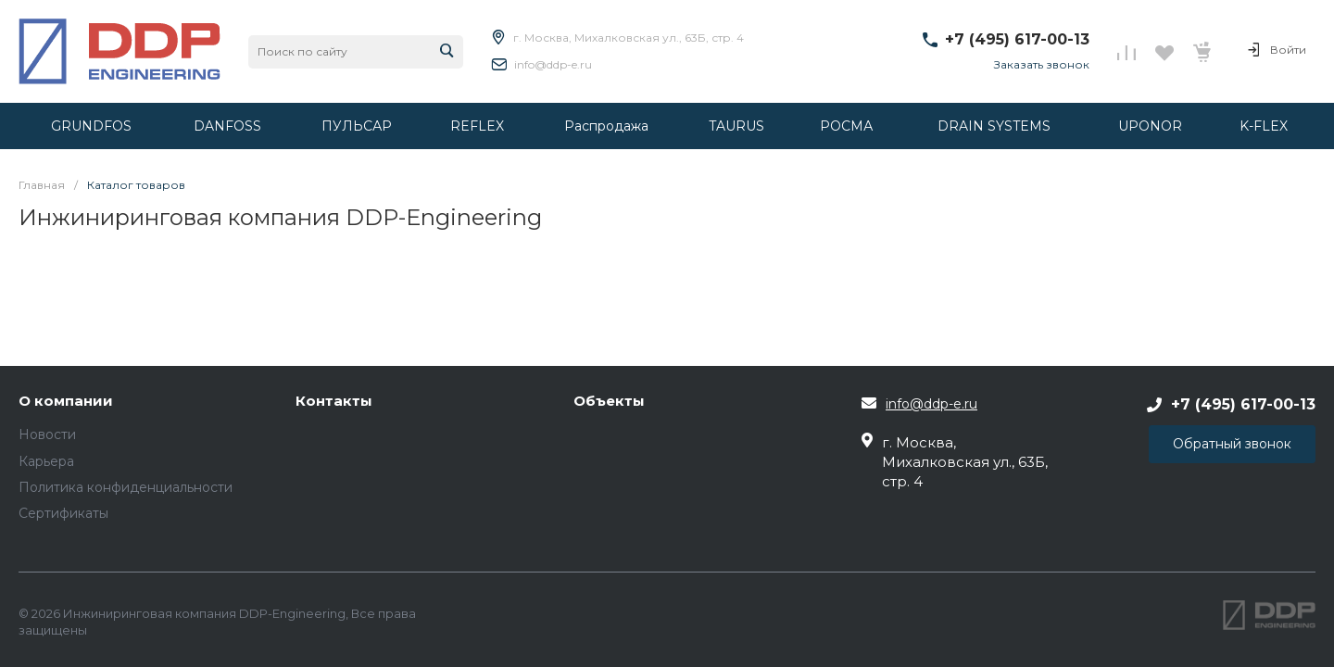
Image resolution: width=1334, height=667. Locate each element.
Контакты (334, 401)
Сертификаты (63, 513)
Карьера (46, 461)
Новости (47, 434)
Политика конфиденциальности (126, 487)
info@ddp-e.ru (553, 64)
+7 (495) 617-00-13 (1017, 39)
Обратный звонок (1232, 443)
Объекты (609, 401)
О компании (66, 401)
